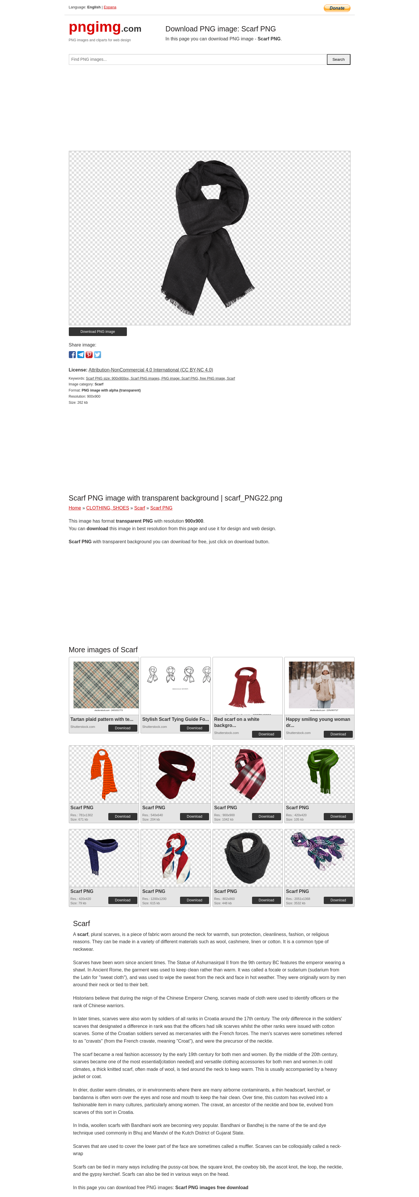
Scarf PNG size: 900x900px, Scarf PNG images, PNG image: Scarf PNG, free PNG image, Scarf (160, 378)
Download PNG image (97, 332)
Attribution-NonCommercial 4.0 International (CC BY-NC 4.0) (151, 369)
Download (122, 728)
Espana (110, 7)
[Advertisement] (209, 110)
